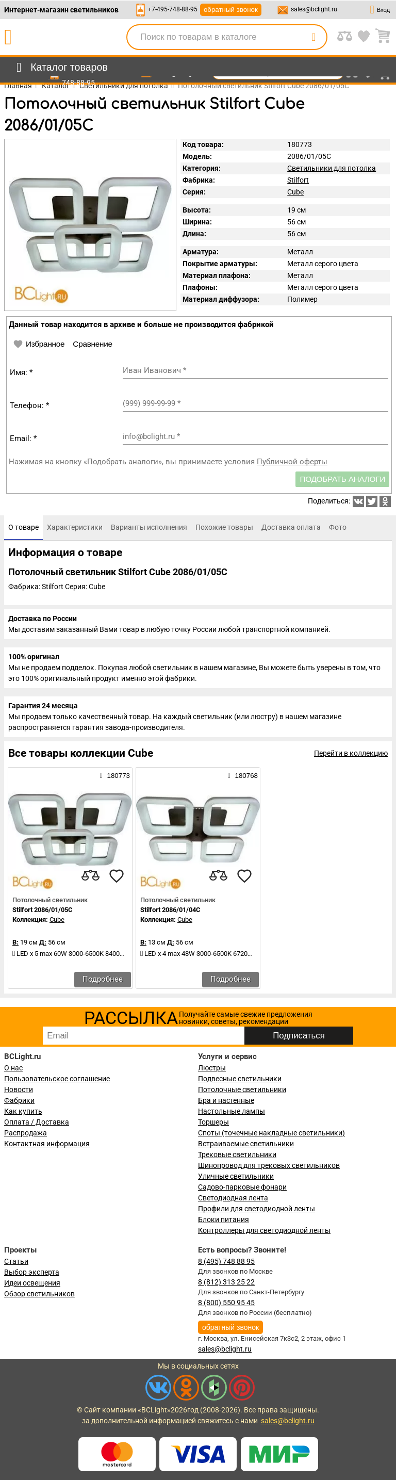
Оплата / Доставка (36, 1122)
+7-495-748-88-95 (172, 9)
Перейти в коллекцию (351, 753)
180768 (243, 775)
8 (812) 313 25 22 (226, 1282)
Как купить (23, 1111)
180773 (115, 775)
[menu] (60, 67)
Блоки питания (223, 1219)
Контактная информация (47, 1144)
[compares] (90, 876)
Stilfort (298, 180)
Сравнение (92, 343)
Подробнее (102, 979)
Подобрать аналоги (342, 479)
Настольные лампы (231, 1111)
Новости (18, 1089)
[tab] (23, 527)
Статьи (16, 1261)
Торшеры (213, 1122)
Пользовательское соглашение (57, 1079)
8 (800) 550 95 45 (226, 1302)
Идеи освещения (32, 1283)
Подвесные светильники (240, 1079)
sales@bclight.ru (314, 9)
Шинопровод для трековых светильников (269, 1165)
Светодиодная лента (233, 1198)
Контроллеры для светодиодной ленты (264, 1230)
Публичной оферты (292, 461)
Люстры (212, 1068)
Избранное (38, 344)
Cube (295, 192)
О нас (13, 1068)
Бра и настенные (226, 1100)
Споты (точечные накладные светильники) (271, 1133)
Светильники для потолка (331, 168)
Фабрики (19, 1100)
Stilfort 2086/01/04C (170, 910)
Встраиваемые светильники (246, 1144)
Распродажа (25, 1133)
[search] (313, 37)
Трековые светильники (237, 1154)
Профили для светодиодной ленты (256, 1209)
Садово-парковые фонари (242, 1187)
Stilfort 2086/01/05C (42, 910)
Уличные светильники (236, 1176)
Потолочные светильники (242, 1089)
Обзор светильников (39, 1294)
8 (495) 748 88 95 (226, 1261)
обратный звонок (231, 9)
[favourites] (116, 876)
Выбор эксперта (31, 1272)
